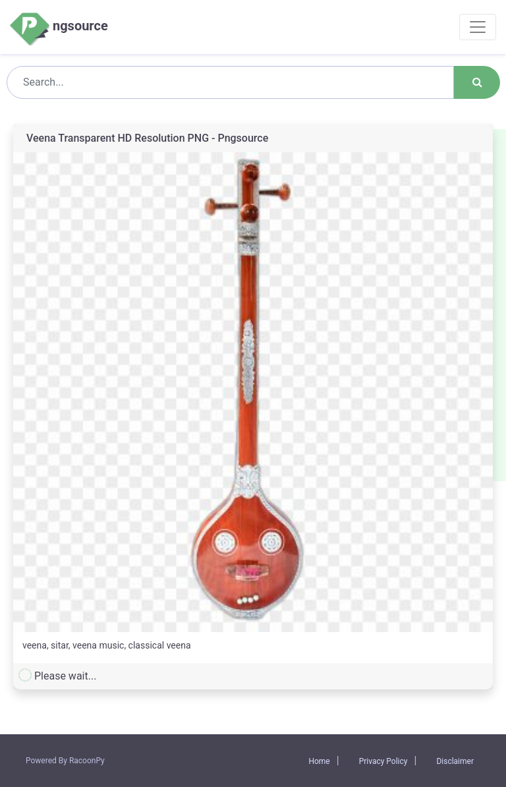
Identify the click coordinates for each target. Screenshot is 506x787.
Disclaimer (455, 761)
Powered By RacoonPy (65, 760)
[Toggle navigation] (477, 27)
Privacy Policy (383, 761)
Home (318, 761)
